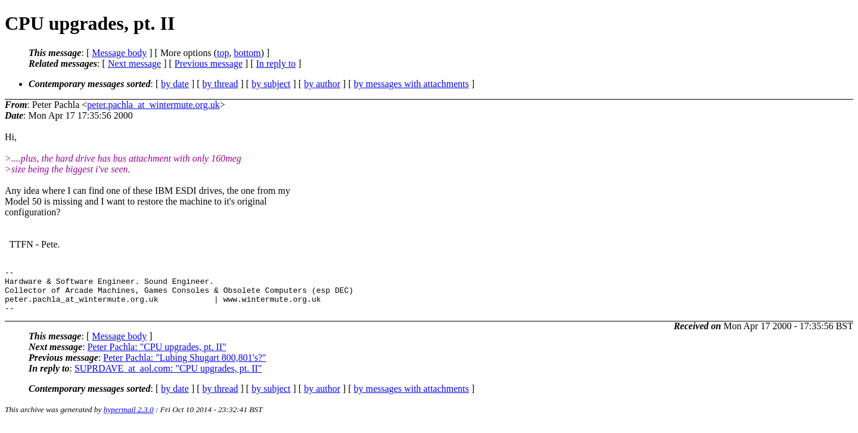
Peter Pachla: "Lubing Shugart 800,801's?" (184, 366)
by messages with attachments (411, 84)
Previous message (209, 63)
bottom (247, 53)
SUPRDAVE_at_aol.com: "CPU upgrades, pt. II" (168, 377)
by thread (220, 84)
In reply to (276, 63)
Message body (119, 53)
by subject (270, 84)
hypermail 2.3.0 (129, 418)
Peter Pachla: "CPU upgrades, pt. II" (157, 356)
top (223, 53)
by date (175, 84)
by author (322, 84)
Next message (134, 63)
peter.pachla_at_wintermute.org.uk (153, 105)
